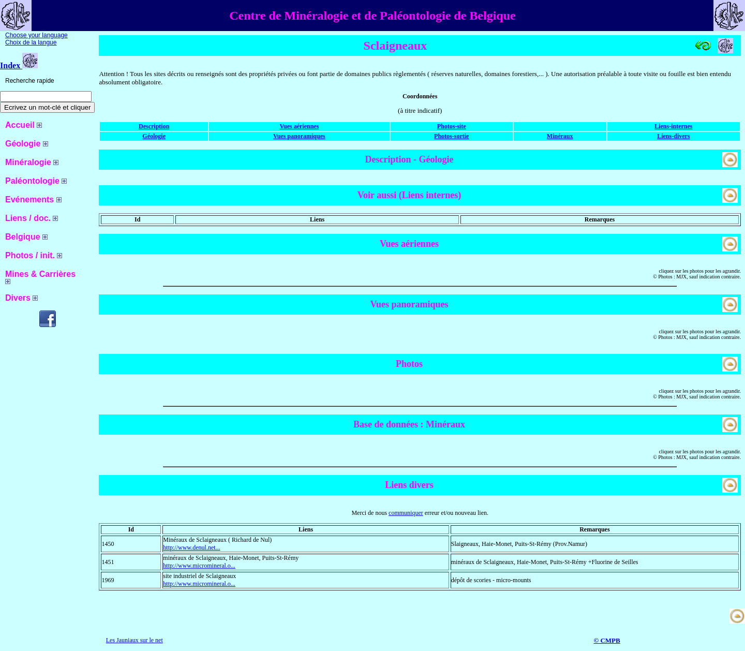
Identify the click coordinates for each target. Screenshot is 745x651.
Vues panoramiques (299, 136)
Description (154, 126)
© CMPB (606, 640)
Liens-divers (673, 136)
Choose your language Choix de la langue (36, 39)
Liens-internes (673, 126)
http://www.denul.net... (191, 547)
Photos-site (451, 126)
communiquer (406, 512)
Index (19, 65)
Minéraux (560, 136)
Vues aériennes (299, 126)
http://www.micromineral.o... (199, 565)
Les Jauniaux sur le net (134, 640)
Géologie (154, 136)
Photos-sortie (451, 136)
